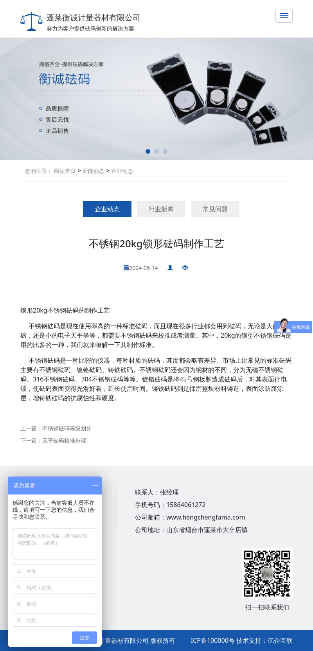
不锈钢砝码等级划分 (67, 428)
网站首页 (65, 170)
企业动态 (121, 170)
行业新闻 (161, 209)
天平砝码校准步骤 (64, 440)
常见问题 (215, 209)
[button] (148, 151)
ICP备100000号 (213, 640)
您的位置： (38, 170)
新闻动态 (92, 170)
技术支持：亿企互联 (264, 640)
